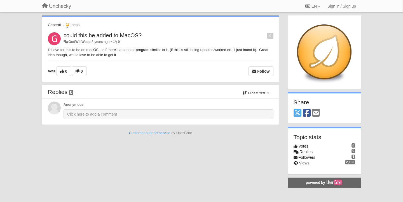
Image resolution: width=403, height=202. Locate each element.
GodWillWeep (79, 42)
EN (312, 6)
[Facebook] (307, 113)
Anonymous (73, 105)
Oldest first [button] (256, 93)
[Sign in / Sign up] (341, 6)
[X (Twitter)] (297, 113)
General (54, 25)
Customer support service (149, 133)
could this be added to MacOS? (103, 35)
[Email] (316, 113)
